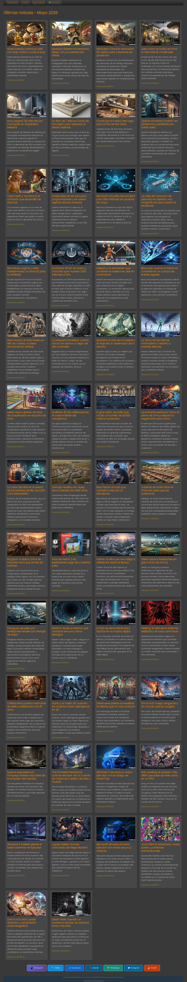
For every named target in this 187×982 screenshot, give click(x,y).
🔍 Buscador (54, 3)
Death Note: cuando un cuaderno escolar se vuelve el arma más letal (70, 923)
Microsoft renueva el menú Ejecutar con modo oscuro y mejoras (113, 848)
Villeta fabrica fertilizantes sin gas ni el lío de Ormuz (159, 561)
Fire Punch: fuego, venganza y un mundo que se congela (159, 705)
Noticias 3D (12, 3)
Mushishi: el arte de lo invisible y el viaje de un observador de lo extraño (115, 343)
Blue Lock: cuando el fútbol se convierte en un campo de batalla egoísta (159, 271)
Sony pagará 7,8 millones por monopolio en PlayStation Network (25, 124)
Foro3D (25, 3)
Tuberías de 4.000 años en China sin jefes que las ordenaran (157, 490)
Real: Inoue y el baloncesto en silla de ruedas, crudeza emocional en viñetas (25, 343)
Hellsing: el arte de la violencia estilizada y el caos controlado (159, 629)
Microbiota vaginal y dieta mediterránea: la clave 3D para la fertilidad (26, 271)
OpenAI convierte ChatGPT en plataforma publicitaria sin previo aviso (159, 124)
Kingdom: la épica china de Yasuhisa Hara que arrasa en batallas (25, 562)
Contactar (67, 977)
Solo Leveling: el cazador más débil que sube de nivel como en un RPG (159, 775)
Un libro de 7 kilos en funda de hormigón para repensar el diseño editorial (70, 124)
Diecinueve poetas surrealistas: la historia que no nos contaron (115, 705)
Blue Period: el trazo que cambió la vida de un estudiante (111, 490)
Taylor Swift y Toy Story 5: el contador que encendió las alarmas (24, 199)
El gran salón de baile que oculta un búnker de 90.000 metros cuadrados (113, 415)
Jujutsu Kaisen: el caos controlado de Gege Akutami (69, 846)
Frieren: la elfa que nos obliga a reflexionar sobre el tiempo (115, 561)
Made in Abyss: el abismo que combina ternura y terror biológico (70, 631)
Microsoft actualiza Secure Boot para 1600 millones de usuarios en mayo (115, 199)
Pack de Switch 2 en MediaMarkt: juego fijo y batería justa (71, 562)
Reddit (148, 968)
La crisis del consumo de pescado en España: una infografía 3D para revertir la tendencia (158, 200)
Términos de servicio (107, 977)
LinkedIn (93, 968)
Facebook (75, 968)
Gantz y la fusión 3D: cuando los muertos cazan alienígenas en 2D (71, 706)
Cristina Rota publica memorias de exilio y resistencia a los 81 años (26, 706)
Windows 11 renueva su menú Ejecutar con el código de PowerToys (114, 775)
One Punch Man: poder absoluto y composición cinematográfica (21, 923)
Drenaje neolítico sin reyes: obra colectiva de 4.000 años (69, 489)
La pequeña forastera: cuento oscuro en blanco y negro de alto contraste (70, 343)
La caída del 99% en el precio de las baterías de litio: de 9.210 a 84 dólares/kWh (26, 490)
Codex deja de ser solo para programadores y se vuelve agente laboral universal (69, 199)
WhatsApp (111, 968)
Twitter (58, 968)
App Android (38, 3)
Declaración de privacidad (84, 977)
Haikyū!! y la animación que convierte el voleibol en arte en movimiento (115, 271)
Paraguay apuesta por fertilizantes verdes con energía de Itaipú (26, 631)
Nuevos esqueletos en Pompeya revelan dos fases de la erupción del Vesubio (26, 775)
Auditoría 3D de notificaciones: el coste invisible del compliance (70, 415)
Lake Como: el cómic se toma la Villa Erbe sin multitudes (159, 50)
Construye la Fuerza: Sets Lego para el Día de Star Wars (115, 122)
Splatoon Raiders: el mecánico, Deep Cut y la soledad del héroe (70, 52)
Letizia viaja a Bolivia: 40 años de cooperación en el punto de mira (26, 415)
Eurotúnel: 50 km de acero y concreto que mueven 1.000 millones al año (69, 271)
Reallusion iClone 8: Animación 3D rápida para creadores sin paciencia (115, 52)
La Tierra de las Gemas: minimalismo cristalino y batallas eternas (156, 343)
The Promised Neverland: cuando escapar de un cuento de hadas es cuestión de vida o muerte (71, 777)
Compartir (40, 968)
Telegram (131, 968)
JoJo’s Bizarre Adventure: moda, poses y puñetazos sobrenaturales (160, 848)
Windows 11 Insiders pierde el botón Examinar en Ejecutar (24, 846)
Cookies (120, 977)
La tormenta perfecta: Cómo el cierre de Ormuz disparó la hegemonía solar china (160, 415)
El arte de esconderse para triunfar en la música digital (113, 629)
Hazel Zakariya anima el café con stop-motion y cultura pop (26, 50)
